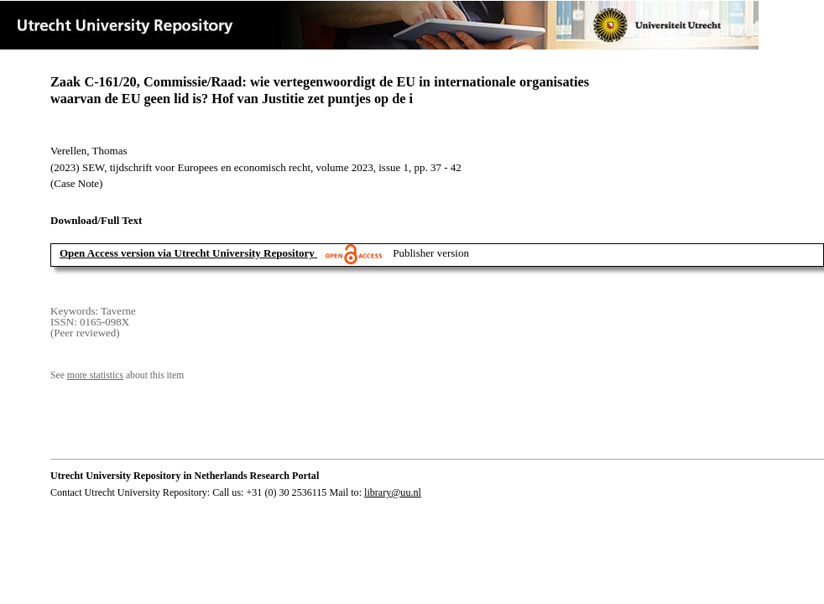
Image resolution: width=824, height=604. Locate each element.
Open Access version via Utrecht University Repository (187, 253)
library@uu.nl (392, 492)
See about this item (117, 375)
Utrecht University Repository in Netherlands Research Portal (184, 476)
